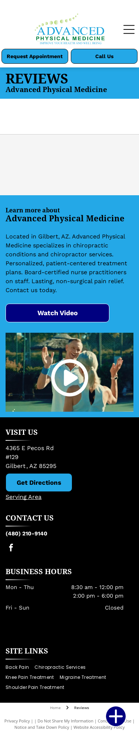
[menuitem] (20, 667)
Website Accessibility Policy (99, 727)
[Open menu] (129, 29)
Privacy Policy (17, 721)
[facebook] (11, 548)
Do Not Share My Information (65, 721)
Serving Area (24, 496)
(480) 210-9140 (26, 533)
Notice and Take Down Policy (41, 727)
